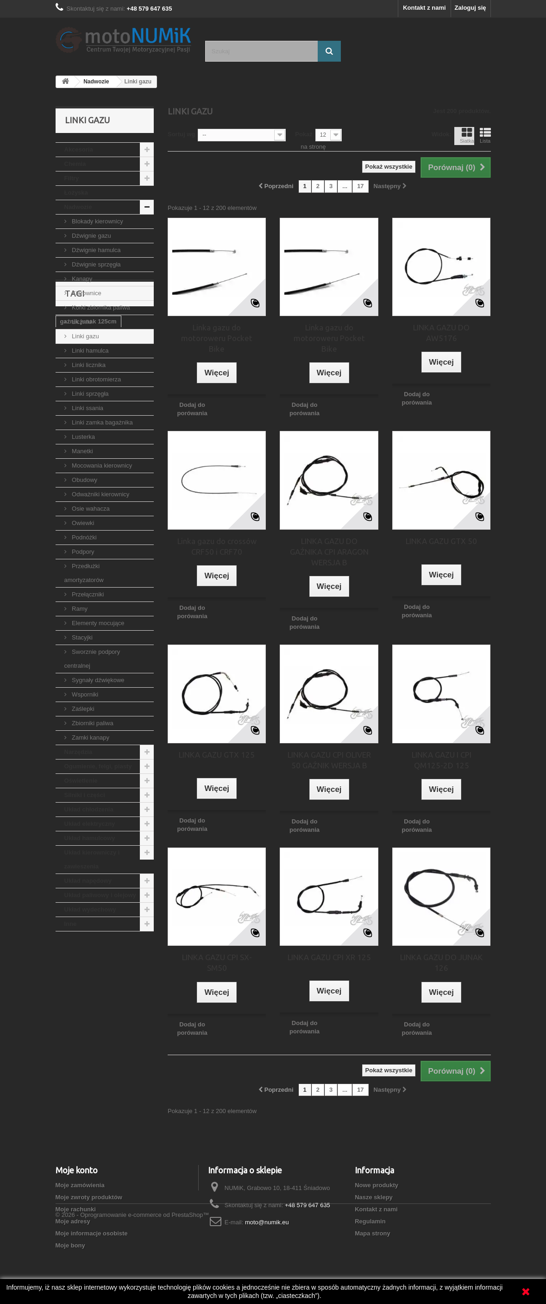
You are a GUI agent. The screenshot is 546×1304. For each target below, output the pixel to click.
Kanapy (81, 278)
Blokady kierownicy (96, 221)
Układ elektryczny (89, 823)
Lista (485, 135)
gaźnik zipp (124, 1015)
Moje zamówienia (80, 1185)
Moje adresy (73, 1221)
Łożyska (76, 192)
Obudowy (84, 479)
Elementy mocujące (97, 623)
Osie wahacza (90, 508)
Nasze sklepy (374, 1197)
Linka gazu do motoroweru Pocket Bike (216, 338)
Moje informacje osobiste (92, 1233)
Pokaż (304, 134)
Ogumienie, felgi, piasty (98, 766)
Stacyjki (81, 637)
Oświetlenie (81, 780)
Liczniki (81, 321)
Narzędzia (78, 751)
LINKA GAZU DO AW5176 (441, 332)
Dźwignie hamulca (95, 250)
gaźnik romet (78, 1028)
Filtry (71, 178)
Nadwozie (78, 206)
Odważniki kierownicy (100, 494)
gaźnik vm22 (78, 1042)
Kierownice (85, 293)
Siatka (467, 135)
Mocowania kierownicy (101, 465)
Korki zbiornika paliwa (100, 307)
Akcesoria (78, 149)
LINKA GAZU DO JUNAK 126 (441, 962)
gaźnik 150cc (128, 1001)
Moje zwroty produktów (89, 1197)
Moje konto (77, 1170)
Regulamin (370, 1221)
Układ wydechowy (90, 909)
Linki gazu (84, 336)
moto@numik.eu (267, 1222)
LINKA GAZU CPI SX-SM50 (217, 962)
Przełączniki (87, 594)
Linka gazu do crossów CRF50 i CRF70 (217, 546)
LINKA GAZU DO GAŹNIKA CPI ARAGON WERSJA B (329, 552)
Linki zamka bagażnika (101, 422)
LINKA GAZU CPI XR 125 (329, 957)
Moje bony (70, 1245)
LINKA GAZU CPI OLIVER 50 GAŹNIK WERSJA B (329, 760)
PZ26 (67, 1056)
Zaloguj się (470, 7)
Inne (70, 923)
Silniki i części (84, 794)
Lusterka (82, 436)
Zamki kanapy (90, 737)
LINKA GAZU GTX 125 (217, 754)
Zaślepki (82, 708)
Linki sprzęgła (89, 393)
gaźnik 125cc (78, 1015)
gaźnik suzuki (80, 1001)
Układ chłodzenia (88, 809)
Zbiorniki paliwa (91, 723)
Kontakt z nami (424, 7)
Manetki (81, 451)
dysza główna (127, 1028)
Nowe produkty (376, 1185)
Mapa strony (372, 1233)
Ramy (79, 608)
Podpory (82, 551)
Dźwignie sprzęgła (95, 264)
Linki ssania (87, 408)
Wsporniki (84, 694)
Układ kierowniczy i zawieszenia (92, 859)
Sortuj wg (181, 134)
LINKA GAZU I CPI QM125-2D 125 (441, 760)
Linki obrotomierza (95, 379)
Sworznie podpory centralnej (92, 658)
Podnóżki (83, 537)
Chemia (75, 163)
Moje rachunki (76, 1209)
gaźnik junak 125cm (88, 987)
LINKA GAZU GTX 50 (441, 541)
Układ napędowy (88, 880)
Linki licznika (88, 364)
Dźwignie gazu (90, 235)
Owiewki (82, 522)
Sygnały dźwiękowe (97, 680)
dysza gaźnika (127, 1042)
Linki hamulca (89, 350)
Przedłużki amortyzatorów (84, 573)
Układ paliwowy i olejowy (100, 895)
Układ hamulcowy (89, 838)
